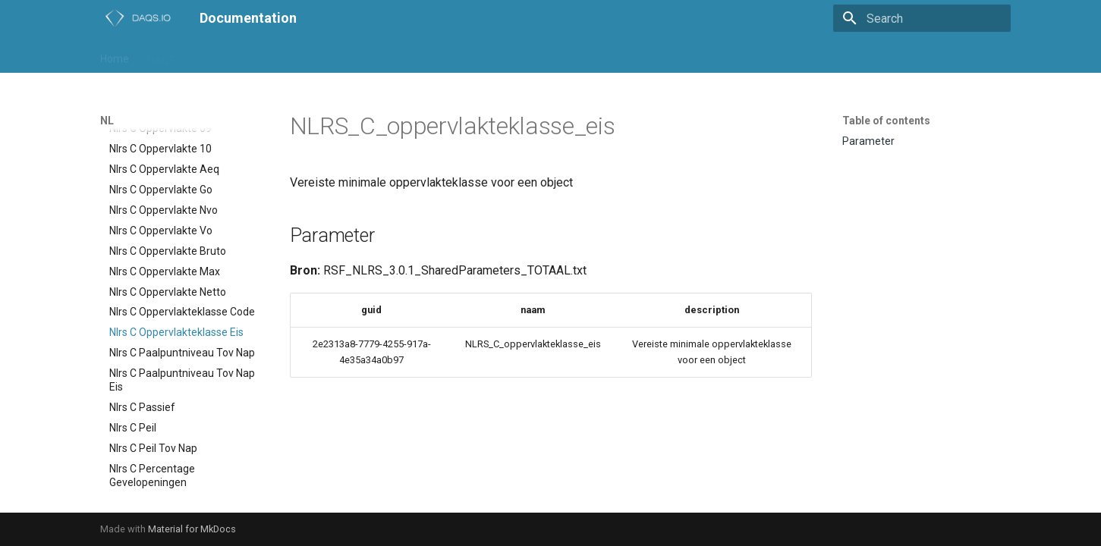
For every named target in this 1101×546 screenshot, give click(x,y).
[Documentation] (137, 18)
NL (233, 55)
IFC (201, 55)
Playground (284, 55)
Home (114, 55)
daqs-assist (396, 55)
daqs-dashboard (481, 55)
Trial (340, 55)
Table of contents (886, 121)
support (558, 55)
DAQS (161, 55)
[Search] (922, 18)
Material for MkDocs (192, 529)
